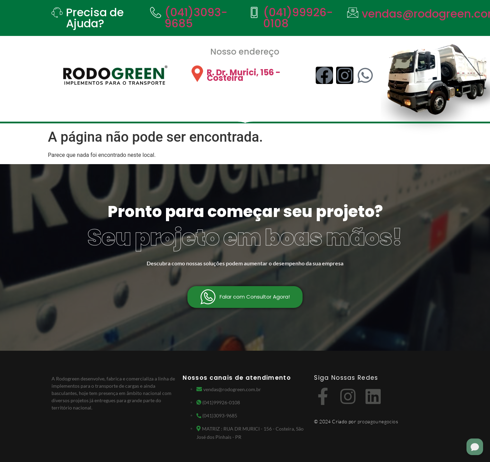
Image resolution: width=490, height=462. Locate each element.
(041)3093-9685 (196, 17)
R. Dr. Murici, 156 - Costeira (243, 75)
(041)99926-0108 (298, 17)
